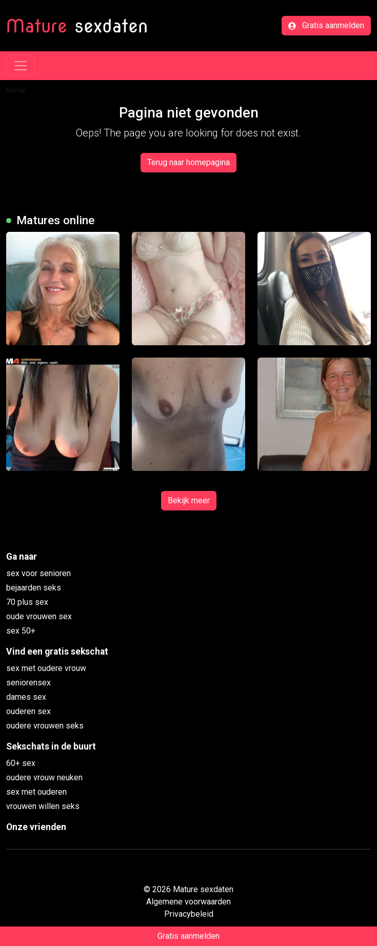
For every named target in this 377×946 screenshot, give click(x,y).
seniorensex (28, 682)
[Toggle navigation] (20, 65)
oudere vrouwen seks (45, 726)
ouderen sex (28, 711)
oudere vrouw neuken (44, 777)
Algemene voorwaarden (188, 901)
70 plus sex (27, 602)
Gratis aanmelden (326, 25)
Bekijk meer (189, 500)
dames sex (26, 697)
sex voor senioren (38, 573)
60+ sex (20, 763)
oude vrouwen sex (39, 616)
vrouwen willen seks (43, 806)
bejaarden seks (33, 588)
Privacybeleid (188, 914)
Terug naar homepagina (188, 162)
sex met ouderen (36, 792)
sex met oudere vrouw (46, 668)
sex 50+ (20, 631)
